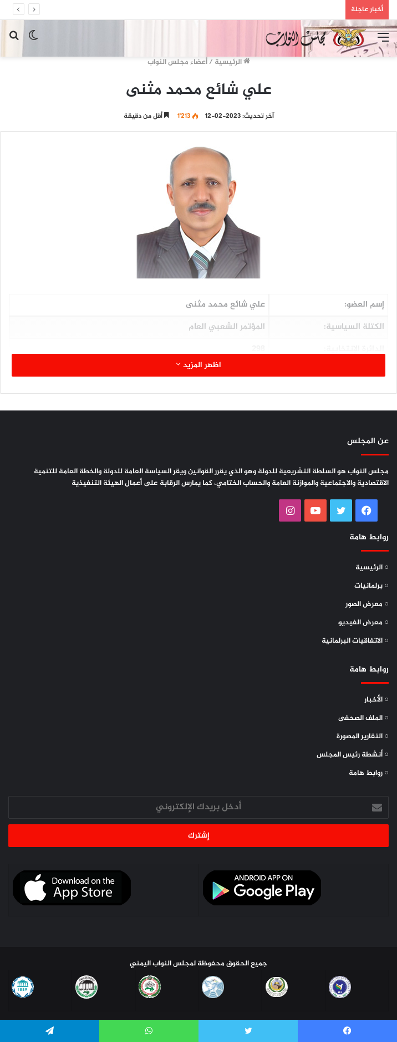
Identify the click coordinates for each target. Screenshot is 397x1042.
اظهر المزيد (198, 365)
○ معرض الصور (367, 604)
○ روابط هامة (369, 773)
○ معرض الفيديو (363, 623)
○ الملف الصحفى (363, 718)
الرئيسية (232, 62)
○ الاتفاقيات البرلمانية (355, 641)
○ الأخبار (376, 700)
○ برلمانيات (371, 586)
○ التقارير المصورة (363, 736)
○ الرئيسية (372, 568)
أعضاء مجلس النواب (177, 62)
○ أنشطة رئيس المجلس (353, 755)
